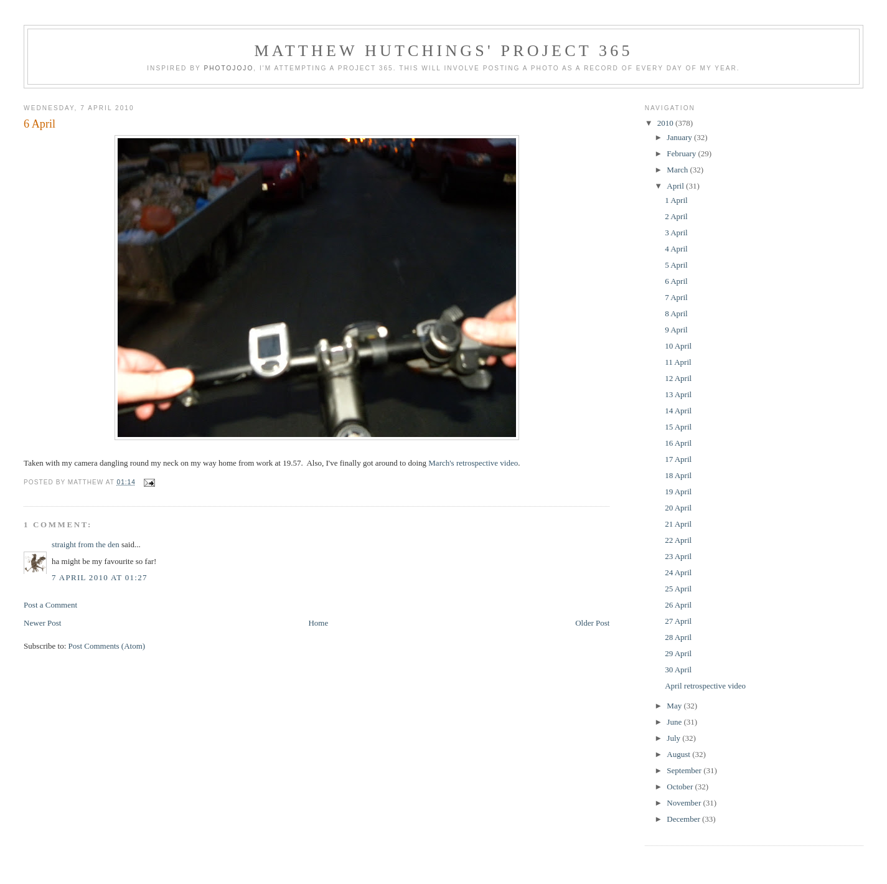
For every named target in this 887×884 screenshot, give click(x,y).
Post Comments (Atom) (107, 646)
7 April (676, 297)
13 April (678, 394)
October (681, 786)
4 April (676, 248)
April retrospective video (705, 685)
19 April (678, 491)
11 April (678, 362)
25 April (678, 588)
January (680, 137)
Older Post (592, 623)
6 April (39, 124)
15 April (678, 426)
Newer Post (42, 623)
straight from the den (86, 544)
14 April (678, 410)
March (678, 169)
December (684, 819)
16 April (678, 443)
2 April (676, 216)
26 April (678, 604)
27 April (678, 621)
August (679, 754)
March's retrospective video (473, 463)
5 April (676, 265)
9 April (676, 329)
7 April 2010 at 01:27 (100, 577)
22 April (678, 540)
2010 (666, 123)
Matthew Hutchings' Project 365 (443, 51)
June (675, 721)
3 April (676, 232)
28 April (678, 637)
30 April (678, 669)
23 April (678, 556)
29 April (678, 653)
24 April (678, 572)
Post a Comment (50, 604)
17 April (678, 459)
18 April (678, 475)
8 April (676, 313)
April (676, 185)
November (685, 802)
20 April (678, 507)
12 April (678, 378)
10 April (678, 345)
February (682, 153)
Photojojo (228, 68)
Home (318, 623)
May (675, 705)
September (685, 770)
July (674, 738)
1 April (676, 200)
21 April (678, 524)
